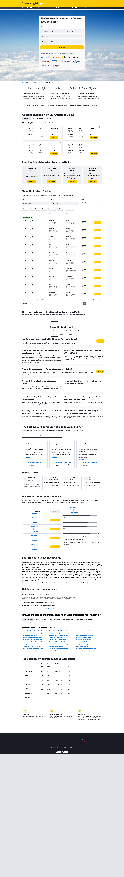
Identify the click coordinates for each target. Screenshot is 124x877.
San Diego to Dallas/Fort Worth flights (32, 636)
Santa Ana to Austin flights (29, 651)
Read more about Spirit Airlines (63, 461)
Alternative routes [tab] (28, 618)
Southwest (33, 507)
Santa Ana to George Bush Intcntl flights (33, 647)
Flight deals (59, 8)
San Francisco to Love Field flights (31, 645)
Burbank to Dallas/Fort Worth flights (58, 640)
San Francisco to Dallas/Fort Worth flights (33, 631)
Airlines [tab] (42, 434)
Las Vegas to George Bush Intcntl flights (85, 651)
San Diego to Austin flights (56, 645)
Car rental (67, 8)
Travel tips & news (77, 8)
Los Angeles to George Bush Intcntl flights (59, 631)
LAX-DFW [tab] (69, 318)
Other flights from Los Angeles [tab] (84, 618)
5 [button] (97, 302)
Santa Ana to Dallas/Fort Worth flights (58, 634)
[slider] (103, 203)
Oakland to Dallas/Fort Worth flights (58, 647)
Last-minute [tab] (40, 117)
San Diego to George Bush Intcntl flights (86, 647)
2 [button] (87, 302)
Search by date (31, 8)
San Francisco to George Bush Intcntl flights (33, 640)
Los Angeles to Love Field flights (31, 642)
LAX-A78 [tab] (54, 318)
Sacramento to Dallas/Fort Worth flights (59, 642)
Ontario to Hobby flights (82, 631)
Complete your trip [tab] (41, 618)
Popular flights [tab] (27, 621)
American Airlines (35, 525)
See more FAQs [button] (50, 607)
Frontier (32, 543)
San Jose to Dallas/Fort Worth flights (58, 638)
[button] (50, 36)
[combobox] (44, 26)
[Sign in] (85, 9)
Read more (26, 487)
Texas (35, 81)
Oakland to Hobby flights (55, 651)
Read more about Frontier (34, 461)
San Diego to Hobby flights (82, 642)
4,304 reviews (34, 512)
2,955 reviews (34, 548)
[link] (31, 180)
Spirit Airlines (34, 534)
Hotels (52, 8)
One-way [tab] (49, 117)
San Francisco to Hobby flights (83, 636)
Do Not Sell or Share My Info (56, 746)
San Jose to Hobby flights (55, 649)
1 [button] (84, 302)
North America (29, 81)
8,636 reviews (34, 539)
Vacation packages (43, 8)
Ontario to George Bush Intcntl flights (85, 634)
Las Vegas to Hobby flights (29, 649)
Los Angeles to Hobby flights (83, 629)
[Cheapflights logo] (30, 3)
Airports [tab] (82, 434)
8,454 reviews (34, 521)
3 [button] (90, 302)
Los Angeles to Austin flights (30, 634)
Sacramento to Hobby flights (83, 649)
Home (23, 8)
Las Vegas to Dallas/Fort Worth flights (32, 638)
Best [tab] (33, 117)
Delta (32, 516)
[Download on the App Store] (65, 750)
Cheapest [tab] (26, 117)
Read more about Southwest (90, 461)
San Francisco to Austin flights (83, 638)
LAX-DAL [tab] (62, 318)
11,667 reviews (34, 530)
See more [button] (27, 456)
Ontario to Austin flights (82, 645)
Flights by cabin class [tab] (54, 618)
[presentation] (57, 22)
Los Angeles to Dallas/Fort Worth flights (33, 629)
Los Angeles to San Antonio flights (57, 636)
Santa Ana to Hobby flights (82, 640)
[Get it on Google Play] (58, 750)
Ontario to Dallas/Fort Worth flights (58, 629)
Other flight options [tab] (68, 618)
